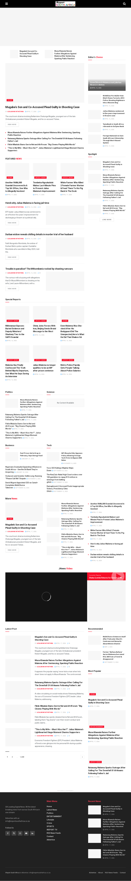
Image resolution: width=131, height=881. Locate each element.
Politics (50, 813)
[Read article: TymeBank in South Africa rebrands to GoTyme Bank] (94, 127)
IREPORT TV (52, 830)
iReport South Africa (12, 873)
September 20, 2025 (59, 471)
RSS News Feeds (54, 833)
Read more (13, 124)
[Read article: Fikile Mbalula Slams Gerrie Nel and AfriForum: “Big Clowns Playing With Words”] (94, 209)
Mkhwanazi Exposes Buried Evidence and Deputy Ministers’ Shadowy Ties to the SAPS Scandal (14, 332)
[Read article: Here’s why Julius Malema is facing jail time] (65, 215)
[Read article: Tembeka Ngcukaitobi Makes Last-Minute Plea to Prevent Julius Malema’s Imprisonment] (45, 171)
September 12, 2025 (60, 491)
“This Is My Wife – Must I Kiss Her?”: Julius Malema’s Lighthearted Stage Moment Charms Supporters (23, 435)
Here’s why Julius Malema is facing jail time (27, 203)
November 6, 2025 (33, 479)
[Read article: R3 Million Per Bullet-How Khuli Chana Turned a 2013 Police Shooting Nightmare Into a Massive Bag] (94, 99)
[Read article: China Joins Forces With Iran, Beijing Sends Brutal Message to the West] (45, 314)
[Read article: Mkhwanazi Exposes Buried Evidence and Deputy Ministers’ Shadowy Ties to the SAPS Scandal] (17, 314)
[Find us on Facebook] (7, 833)
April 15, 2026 (108, 129)
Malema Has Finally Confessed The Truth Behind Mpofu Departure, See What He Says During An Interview (17, 371)
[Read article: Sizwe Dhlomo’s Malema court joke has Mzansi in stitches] (107, 77)
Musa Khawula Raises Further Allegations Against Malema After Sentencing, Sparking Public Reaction (105, 735)
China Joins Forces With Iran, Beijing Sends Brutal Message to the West (44, 329)
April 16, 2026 (30, 207)
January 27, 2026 (27, 459)
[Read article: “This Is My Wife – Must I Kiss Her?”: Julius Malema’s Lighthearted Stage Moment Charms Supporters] (53, 551)
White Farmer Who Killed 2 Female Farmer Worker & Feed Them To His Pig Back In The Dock (107, 533)
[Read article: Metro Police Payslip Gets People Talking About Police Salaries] (72, 354)
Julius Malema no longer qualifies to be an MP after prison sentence (44, 368)
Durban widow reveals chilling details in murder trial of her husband (39, 234)
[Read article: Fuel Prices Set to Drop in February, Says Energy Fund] (11, 457)
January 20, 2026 (21, 472)
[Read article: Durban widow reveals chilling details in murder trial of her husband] (65, 247)
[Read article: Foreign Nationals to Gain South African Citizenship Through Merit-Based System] (94, 139)
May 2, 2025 (107, 647)
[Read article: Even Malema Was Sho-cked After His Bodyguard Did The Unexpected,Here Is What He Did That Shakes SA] (72, 314)
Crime (9, 100)
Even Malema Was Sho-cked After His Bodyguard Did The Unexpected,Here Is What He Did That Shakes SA (72, 332)
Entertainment (96, 727)
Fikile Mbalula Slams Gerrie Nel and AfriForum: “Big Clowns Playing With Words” (42, 144)
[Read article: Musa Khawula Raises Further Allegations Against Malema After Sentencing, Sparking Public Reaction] (49, 54)
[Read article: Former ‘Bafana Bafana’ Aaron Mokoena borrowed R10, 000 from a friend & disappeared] (94, 655)
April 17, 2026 (30, 111)
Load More (106, 219)
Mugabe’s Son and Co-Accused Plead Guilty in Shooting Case (29, 53)
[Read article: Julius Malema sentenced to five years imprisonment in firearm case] (94, 114)
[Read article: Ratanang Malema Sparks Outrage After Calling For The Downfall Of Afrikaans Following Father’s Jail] (94, 194)
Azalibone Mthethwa (16, 111)
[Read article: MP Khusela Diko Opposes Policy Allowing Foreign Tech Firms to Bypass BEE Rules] (53, 457)
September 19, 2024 (110, 662)
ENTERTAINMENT (54, 817)
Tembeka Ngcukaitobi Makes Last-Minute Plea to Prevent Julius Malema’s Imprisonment (107, 519)
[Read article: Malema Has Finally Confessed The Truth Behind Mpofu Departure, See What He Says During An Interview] (17, 354)
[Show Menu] (6, 4)
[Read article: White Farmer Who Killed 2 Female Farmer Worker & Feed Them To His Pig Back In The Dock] (72, 171)
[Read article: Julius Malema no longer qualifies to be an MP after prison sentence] (45, 354)
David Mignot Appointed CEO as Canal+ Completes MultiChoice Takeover (21, 485)
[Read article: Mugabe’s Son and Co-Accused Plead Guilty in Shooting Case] (14, 54)
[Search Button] (124, 4)
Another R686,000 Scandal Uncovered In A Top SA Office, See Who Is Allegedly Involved (107, 506)
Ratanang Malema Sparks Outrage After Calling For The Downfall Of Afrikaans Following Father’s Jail (21, 417)
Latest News (40, 178)
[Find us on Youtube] (26, 833)
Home (49, 807)
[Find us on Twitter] (14, 833)
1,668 (22, 757)
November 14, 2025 (68, 463)
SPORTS (50, 826)
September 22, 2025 (21, 488)
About (100, 873)
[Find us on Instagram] (20, 833)
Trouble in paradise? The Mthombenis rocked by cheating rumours (39, 269)
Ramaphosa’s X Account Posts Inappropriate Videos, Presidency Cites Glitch (65, 488)
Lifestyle (50, 820)
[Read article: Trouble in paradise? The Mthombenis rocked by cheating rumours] (65, 281)
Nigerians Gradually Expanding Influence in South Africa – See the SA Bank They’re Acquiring (23, 469)
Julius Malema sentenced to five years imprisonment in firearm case (113, 113)
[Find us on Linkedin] (32, 833)
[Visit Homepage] (65, 3)
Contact (50, 836)
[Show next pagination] (82, 757)
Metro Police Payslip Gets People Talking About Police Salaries (70, 368)
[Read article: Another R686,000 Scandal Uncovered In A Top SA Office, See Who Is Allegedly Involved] (17, 171)
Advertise (51, 840)
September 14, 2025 (60, 482)
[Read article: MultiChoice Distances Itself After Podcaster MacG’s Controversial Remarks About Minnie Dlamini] (94, 640)
